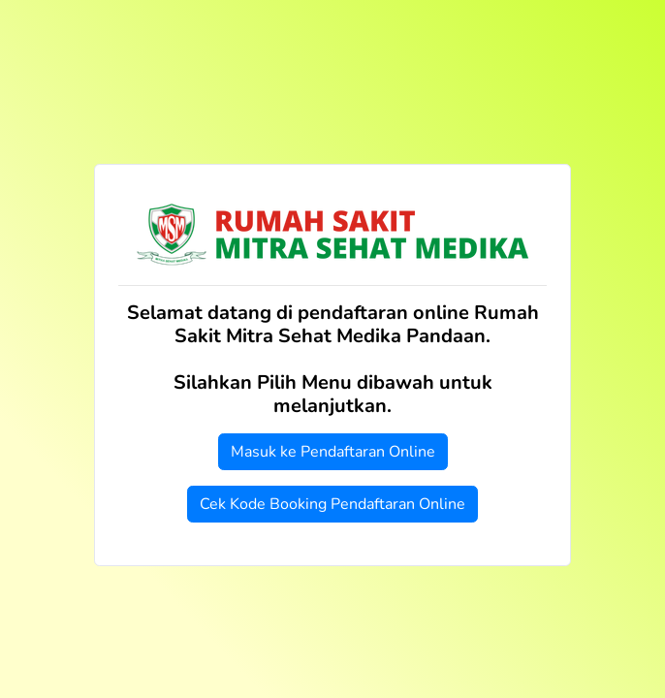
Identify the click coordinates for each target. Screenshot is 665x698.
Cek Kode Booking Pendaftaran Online (332, 504)
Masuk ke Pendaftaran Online (333, 451)
